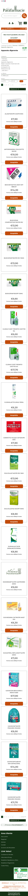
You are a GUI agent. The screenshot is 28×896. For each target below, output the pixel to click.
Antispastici (5, 67)
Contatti (3, 845)
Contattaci (14, 40)
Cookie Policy (5, 865)
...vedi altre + (4, 70)
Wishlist (3, 842)
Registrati (3, 839)
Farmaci (15, 45)
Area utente (4, 836)
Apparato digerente (7, 62)
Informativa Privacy (6, 857)
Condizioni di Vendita (7, 854)
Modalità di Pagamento (7, 863)
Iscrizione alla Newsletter (8, 847)
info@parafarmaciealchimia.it (12, 886)
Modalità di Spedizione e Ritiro (9, 860)
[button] (17, 89)
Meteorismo (5, 69)
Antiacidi (5, 65)
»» (12, 84)
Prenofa (17, 893)
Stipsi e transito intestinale (10, 63)
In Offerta (4, 75)
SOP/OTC (21, 45)
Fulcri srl (17, 894)
